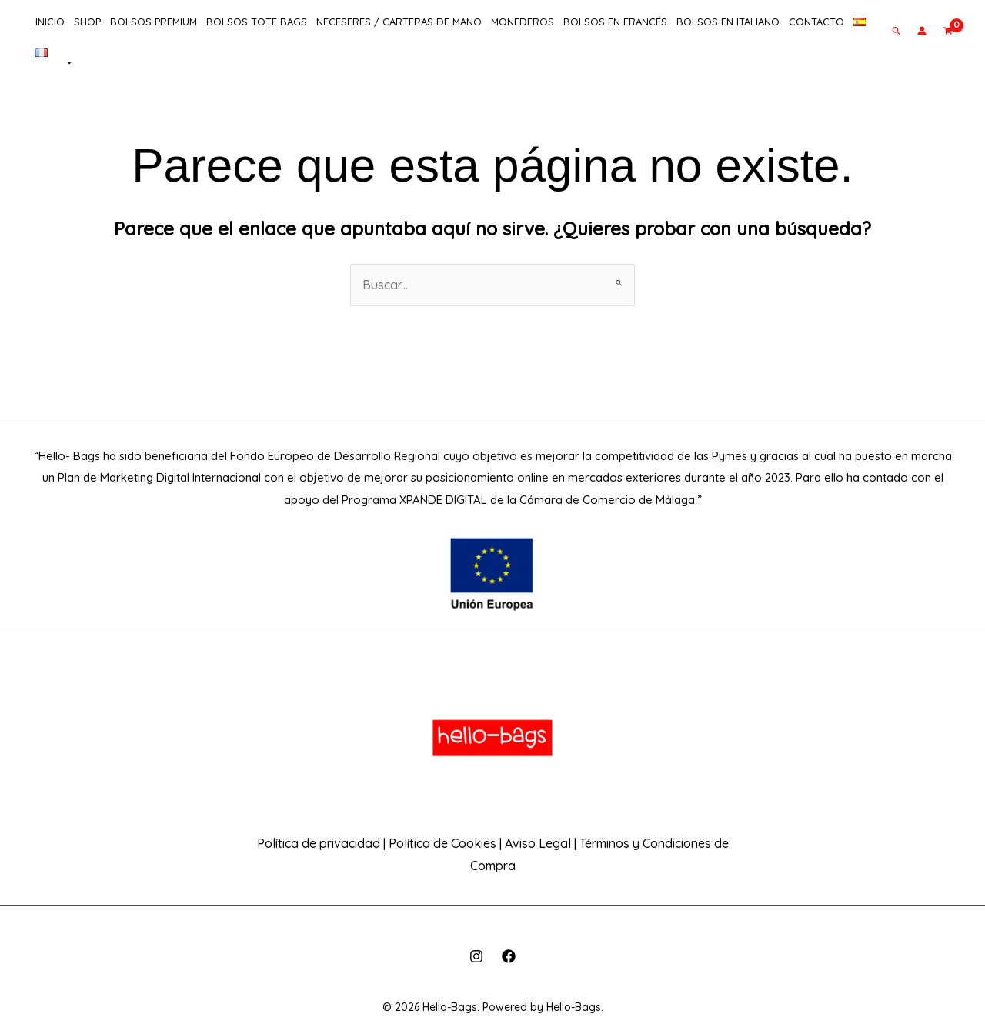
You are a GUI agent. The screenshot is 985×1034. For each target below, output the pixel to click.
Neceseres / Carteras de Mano (399, 21)
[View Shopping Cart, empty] (948, 31)
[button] (897, 31)
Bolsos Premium (153, 21)
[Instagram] (476, 956)
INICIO (50, 21)
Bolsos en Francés (615, 21)
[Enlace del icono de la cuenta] (922, 30)
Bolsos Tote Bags (256, 21)
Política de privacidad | (321, 843)
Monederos (522, 21)
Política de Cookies (442, 843)
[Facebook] (509, 956)
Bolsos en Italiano (728, 21)
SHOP (87, 21)
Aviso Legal (539, 843)
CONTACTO (816, 21)
